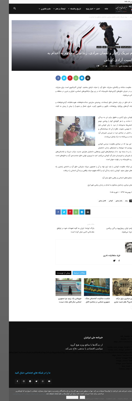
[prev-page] (127, 307)
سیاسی (90, 47)
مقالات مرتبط (70, 273)
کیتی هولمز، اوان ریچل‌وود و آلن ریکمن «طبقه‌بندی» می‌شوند (113, 230)
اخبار (88, 8)
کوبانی (102, 201)
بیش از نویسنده (54, 273)
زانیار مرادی (110, 201)
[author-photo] (121, 251)
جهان (95, 47)
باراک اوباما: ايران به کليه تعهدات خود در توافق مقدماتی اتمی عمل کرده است (66, 230)
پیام (117, 201)
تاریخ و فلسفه (66, 8)
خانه (97, 8)
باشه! (73, 397)
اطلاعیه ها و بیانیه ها (105, 47)
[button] (6, 8)
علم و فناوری (36, 8)
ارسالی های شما (117, 47)
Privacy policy (63, 397)
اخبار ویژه (80, 8)
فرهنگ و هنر (50, 8)
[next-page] (123, 307)
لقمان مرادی (93, 201)
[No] (128, 394)
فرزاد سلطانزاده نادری (116, 66)
